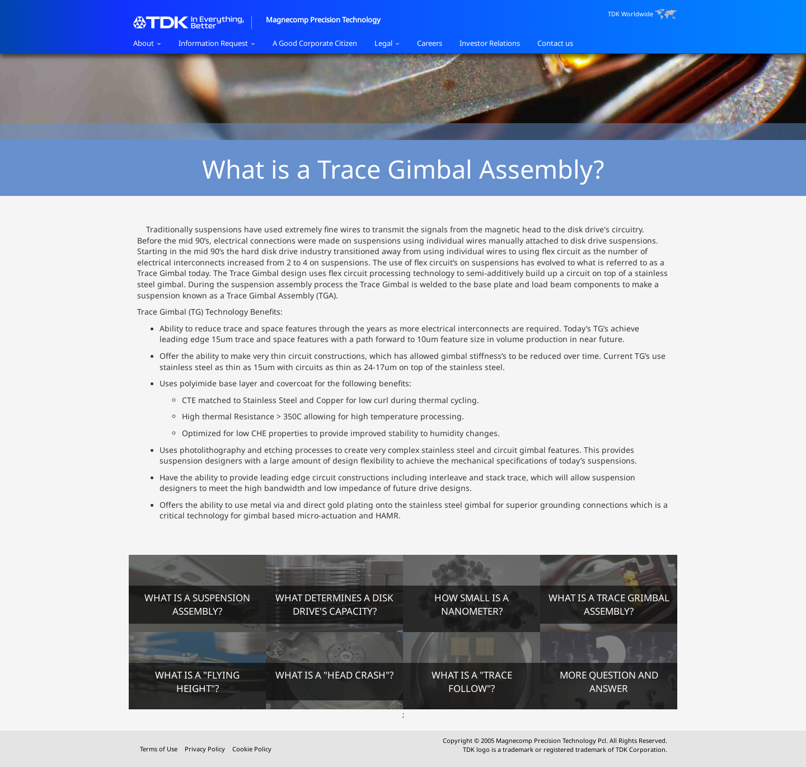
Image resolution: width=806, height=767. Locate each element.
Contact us (555, 43)
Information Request (217, 43)
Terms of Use (159, 749)
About (147, 43)
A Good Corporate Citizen (315, 43)
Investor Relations (490, 43)
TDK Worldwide (642, 14)
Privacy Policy (206, 749)
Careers (429, 43)
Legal (387, 43)
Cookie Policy (251, 749)
